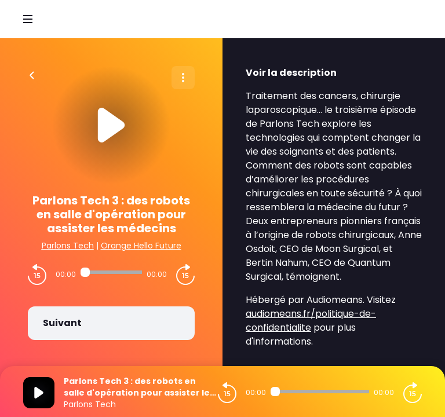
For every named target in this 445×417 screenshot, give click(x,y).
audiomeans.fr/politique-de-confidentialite (311, 320)
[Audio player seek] (111, 272)
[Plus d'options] (183, 77)
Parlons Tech (68, 245)
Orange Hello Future (141, 245)
